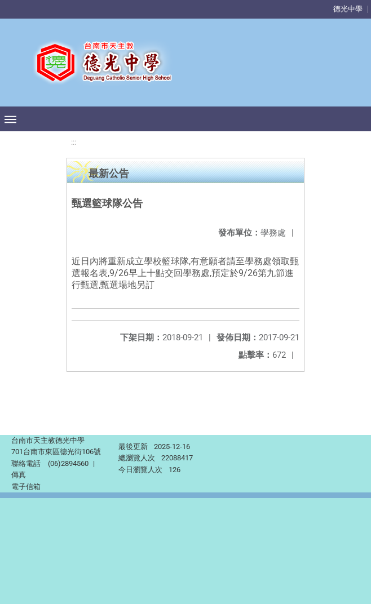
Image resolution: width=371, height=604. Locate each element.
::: (73, 142)
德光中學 (348, 9)
